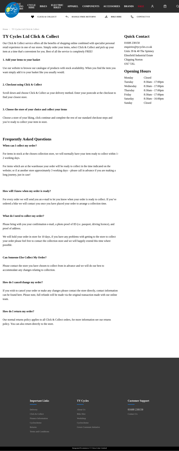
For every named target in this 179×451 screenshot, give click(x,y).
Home (5, 29)
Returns (33, 427)
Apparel (72, 6)
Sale (141, 6)
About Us (81, 409)
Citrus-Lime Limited (99, 448)
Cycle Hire (31, 6)
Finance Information (39, 418)
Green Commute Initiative (88, 427)
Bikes (43, 6)
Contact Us (133, 414)
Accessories (111, 6)
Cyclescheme (35, 423)
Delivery (33, 409)
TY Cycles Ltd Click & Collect (26, 29)
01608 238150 (135, 409)
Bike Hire (81, 414)
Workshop (81, 418)
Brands (129, 6)
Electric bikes (57, 6)
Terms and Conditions (39, 431)
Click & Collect (37, 414)
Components (90, 6)
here (19, 294)
